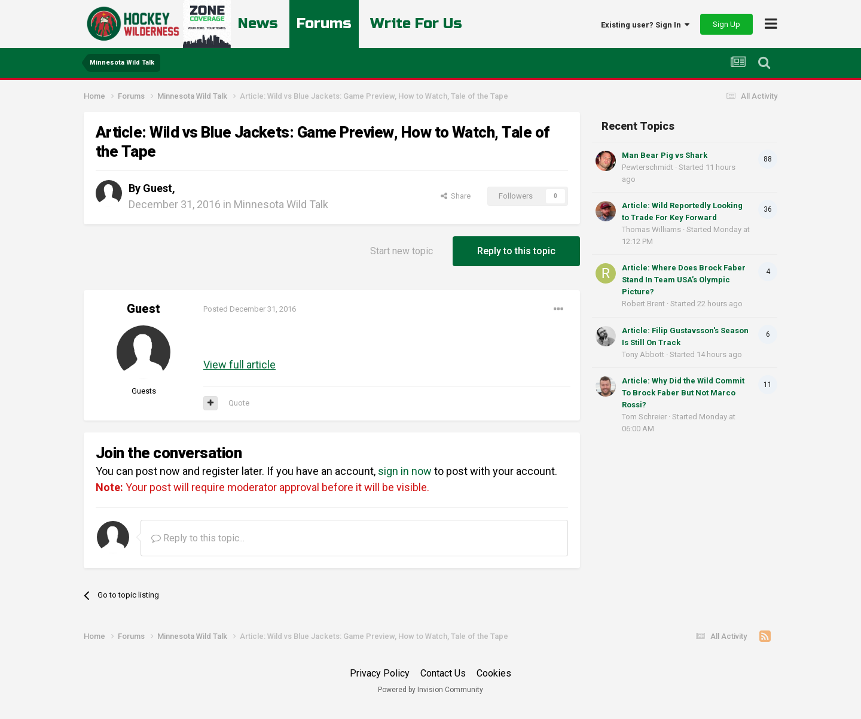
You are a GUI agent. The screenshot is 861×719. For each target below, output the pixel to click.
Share (456, 195)
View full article (239, 364)
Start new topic (401, 251)
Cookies (494, 673)
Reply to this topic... (198, 538)
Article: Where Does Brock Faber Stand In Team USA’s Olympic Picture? (684, 279)
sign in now (405, 471)
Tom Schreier (644, 416)
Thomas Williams (651, 229)
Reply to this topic (516, 251)
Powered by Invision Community (430, 690)
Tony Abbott (643, 354)
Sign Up (726, 24)
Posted (249, 308)
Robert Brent (643, 303)
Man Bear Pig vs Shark (664, 155)
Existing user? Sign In (645, 24)
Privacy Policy (380, 673)
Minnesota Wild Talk (281, 204)
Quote (238, 402)
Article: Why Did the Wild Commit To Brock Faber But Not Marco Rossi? (683, 392)
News (258, 23)
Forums (324, 23)
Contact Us (443, 673)
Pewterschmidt (647, 167)
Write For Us (416, 23)
